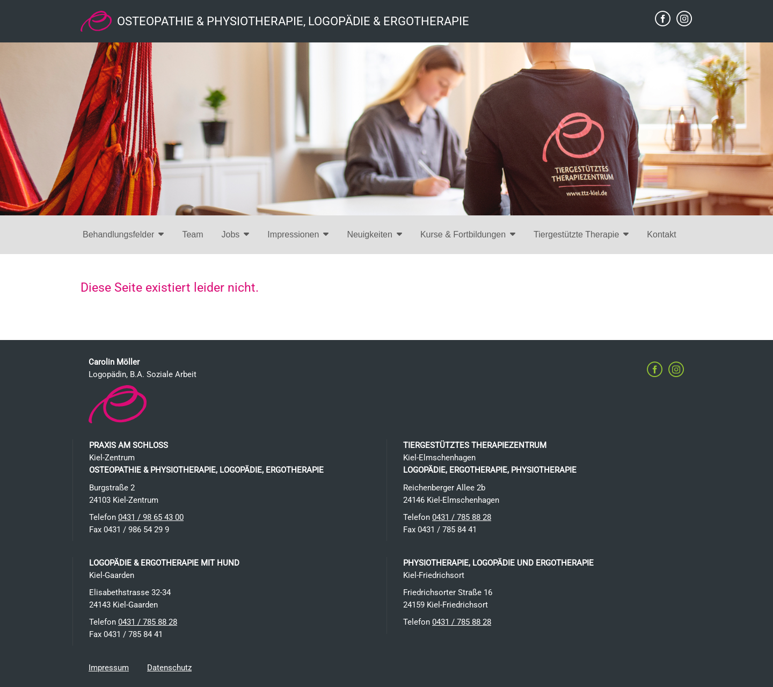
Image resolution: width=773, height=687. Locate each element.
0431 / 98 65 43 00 (151, 517)
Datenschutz (169, 667)
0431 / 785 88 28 (461, 517)
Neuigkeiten (374, 234)
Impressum (109, 667)
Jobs (236, 234)
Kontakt (661, 234)
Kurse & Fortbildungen (467, 234)
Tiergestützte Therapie (581, 234)
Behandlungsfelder (123, 234)
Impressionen (298, 234)
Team (192, 234)
